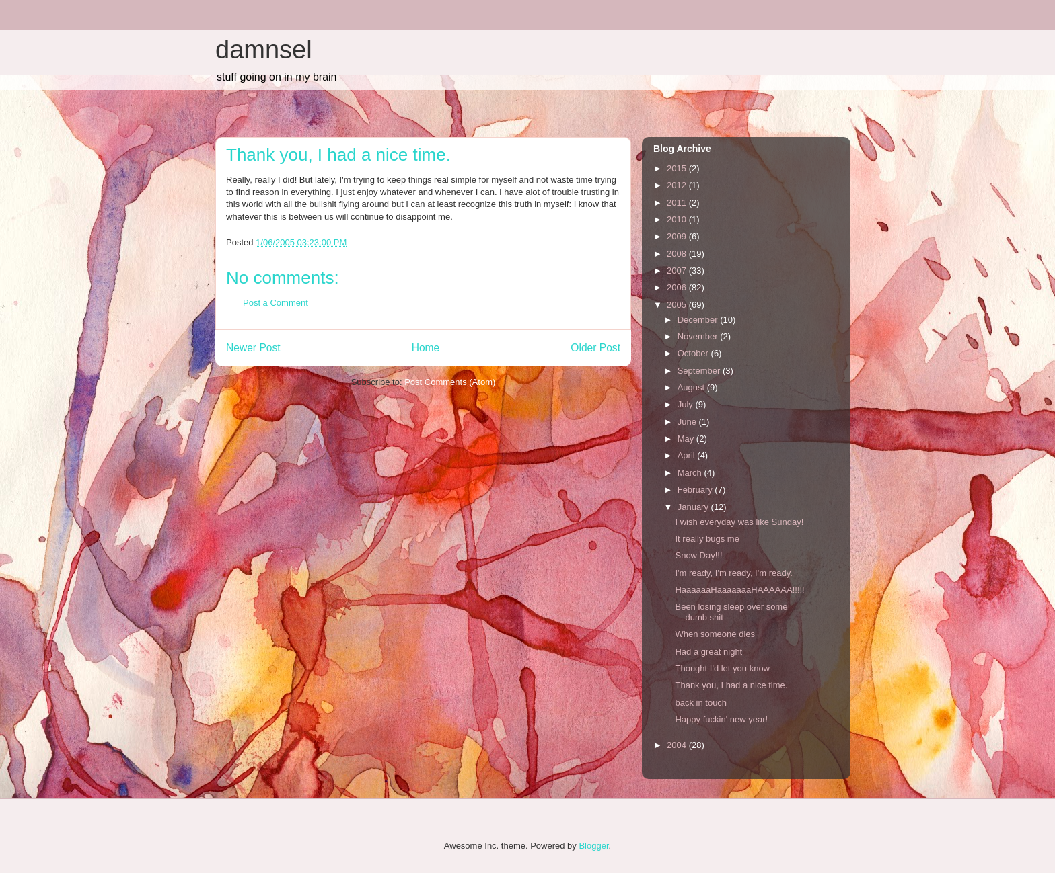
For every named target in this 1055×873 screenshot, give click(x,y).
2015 (678, 168)
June (688, 422)
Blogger (593, 846)
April (688, 455)
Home (426, 348)
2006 (678, 287)
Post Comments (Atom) (449, 382)
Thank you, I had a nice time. (731, 685)
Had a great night (708, 652)
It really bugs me (707, 539)
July (687, 404)
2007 (678, 270)
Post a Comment (275, 303)
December (699, 320)
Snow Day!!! (698, 555)
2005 (678, 305)
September (700, 371)
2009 (678, 236)
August (692, 387)
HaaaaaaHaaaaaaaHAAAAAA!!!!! (739, 590)
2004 (678, 745)
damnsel (263, 50)
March (691, 473)
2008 (678, 254)
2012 (678, 185)
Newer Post (253, 348)
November (699, 336)
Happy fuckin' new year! (721, 719)
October (694, 353)
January (694, 507)
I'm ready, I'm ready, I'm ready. (733, 573)
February (696, 490)
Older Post (595, 348)
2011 (678, 203)
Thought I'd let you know (722, 668)
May (687, 438)
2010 (678, 219)
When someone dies (715, 634)
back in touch (701, 703)
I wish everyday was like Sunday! (739, 522)
